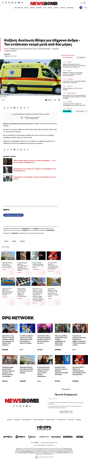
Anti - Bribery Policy (61, 419)
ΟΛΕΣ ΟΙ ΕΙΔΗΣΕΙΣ (18, 7)
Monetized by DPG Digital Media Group (49, 442)
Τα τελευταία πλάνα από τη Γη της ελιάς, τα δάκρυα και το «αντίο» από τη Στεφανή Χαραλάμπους (43, 371)
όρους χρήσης (73, 402)
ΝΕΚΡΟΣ (6, 241)
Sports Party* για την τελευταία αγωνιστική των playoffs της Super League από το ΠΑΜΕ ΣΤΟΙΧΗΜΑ (74, 97)
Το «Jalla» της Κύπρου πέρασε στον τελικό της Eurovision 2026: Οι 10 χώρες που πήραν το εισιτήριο (26, 339)
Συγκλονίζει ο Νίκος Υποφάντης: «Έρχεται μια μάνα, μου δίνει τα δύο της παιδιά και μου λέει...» (44, 339)
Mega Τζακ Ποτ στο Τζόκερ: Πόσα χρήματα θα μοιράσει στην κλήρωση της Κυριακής (7, 291)
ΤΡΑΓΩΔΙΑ (22, 241)
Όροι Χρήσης (17, 419)
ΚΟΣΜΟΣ (50, 7)
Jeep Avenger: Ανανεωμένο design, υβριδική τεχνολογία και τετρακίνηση (74, 81)
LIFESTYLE (62, 7)
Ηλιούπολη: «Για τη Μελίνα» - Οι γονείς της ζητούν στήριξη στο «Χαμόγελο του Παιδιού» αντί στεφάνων (8, 340)
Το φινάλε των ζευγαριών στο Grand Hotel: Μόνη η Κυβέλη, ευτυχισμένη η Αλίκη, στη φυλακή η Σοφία (79, 340)
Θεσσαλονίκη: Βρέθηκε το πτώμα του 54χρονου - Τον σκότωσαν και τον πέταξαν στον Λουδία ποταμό (53, 292)
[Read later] (59, 100)
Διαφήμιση (78, 419)
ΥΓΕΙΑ (44, 7)
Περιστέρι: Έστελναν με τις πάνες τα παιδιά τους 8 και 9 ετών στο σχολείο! (7, 265)
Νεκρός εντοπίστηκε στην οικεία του (15, 123)
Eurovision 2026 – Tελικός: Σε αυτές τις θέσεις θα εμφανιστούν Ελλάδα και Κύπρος (61, 370)
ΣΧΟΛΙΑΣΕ (48, 100)
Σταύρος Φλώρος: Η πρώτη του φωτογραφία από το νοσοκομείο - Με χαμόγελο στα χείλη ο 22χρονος (22, 266)
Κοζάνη (6, 49)
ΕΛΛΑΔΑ (26, 7)
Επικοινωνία (71, 419)
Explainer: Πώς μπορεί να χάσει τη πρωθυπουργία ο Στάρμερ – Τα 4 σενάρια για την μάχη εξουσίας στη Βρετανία (74, 65)
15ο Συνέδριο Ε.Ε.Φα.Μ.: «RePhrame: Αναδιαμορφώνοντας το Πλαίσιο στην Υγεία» (74, 104)
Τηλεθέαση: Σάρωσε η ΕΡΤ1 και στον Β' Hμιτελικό (73, 89)
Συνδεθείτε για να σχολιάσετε (13, 215)
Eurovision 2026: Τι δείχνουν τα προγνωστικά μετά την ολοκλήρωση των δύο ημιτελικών (53, 265)
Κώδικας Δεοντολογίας (39, 419)
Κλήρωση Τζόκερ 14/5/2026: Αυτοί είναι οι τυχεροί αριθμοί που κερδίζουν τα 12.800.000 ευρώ (21, 292)
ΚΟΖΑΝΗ (14, 241)
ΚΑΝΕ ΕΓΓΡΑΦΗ (66, 412)
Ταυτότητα (9, 419)
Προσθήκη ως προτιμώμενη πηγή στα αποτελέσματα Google (30, 118)
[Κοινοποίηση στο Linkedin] (21, 107)
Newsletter (15, 233)
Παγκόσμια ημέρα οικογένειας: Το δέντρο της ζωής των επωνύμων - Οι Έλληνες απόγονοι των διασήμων (8, 371)
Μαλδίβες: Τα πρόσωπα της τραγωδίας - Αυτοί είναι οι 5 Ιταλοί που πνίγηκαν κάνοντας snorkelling (73, 74)
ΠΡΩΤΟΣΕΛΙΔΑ (70, 7)
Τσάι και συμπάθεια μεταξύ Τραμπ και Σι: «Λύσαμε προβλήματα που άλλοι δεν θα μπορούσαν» (61, 340)
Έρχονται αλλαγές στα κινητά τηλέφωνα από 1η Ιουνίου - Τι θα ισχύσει (38, 265)
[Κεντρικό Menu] (85, 7)
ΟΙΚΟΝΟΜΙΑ (39, 7)
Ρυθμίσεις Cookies (50, 419)
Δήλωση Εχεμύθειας (26, 419)
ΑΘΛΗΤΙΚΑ (56, 7)
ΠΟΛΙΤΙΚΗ (32, 7)
